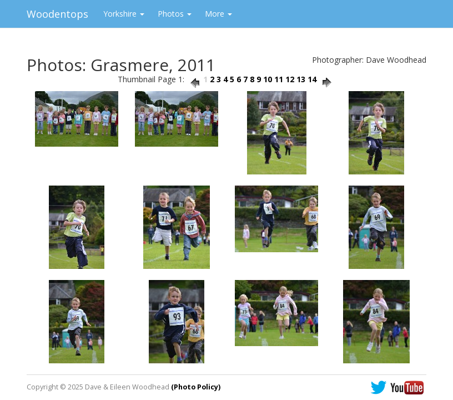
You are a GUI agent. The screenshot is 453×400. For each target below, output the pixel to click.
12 (289, 79)
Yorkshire (123, 13)
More (218, 13)
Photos (175, 13)
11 (278, 79)
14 (312, 79)
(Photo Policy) (195, 387)
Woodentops (57, 14)
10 (267, 79)
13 (300, 79)
